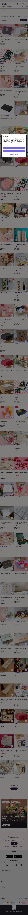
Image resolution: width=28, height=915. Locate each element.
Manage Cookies (14, 154)
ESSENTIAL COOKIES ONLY (14, 151)
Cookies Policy (7, 143)
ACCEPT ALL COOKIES (14, 148)
